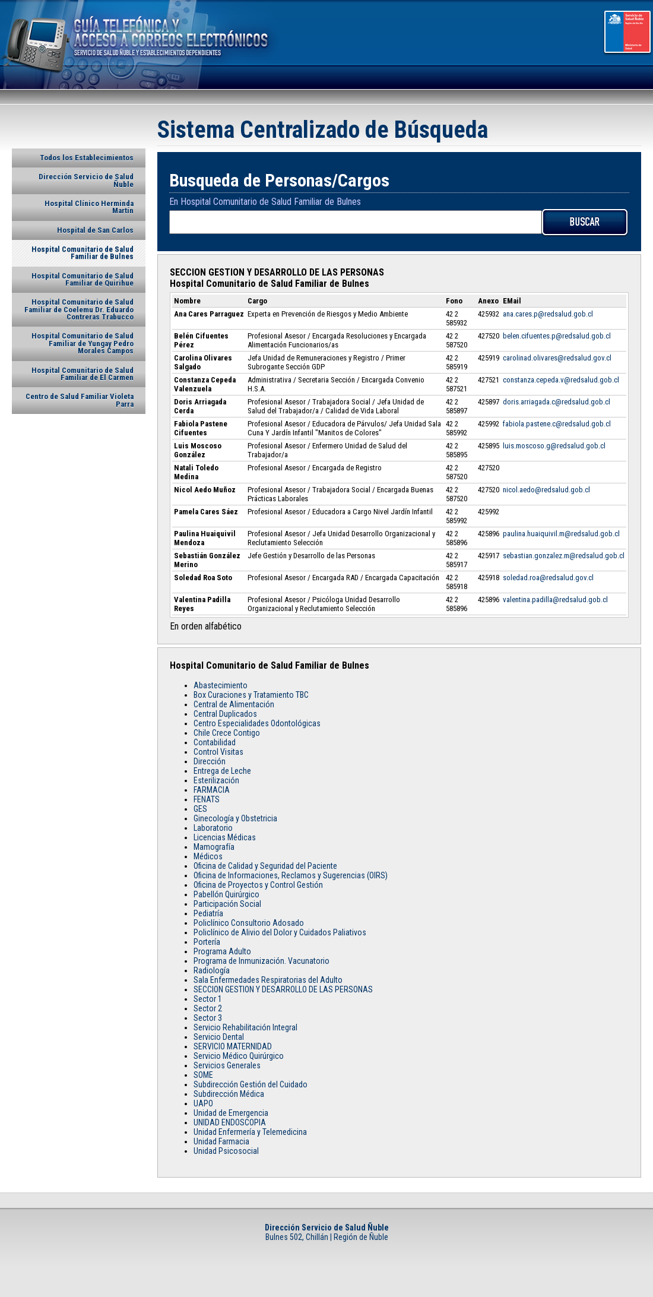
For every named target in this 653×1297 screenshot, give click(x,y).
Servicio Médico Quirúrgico (239, 1056)
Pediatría (208, 913)
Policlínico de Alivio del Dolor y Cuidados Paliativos (280, 932)
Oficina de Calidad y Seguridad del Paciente (265, 866)
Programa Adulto (222, 951)
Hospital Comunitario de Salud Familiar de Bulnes (82, 253)
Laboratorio (213, 828)
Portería (207, 942)
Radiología (212, 970)
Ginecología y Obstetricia (235, 818)
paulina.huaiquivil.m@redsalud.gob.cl (561, 533)
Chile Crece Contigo (227, 733)
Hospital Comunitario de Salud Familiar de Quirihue (82, 279)
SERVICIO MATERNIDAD (233, 1046)
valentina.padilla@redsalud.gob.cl (555, 599)
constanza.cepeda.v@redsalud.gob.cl (561, 379)
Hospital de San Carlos (95, 230)
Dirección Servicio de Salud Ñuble (86, 180)
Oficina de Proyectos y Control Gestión (258, 885)
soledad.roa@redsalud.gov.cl (548, 577)
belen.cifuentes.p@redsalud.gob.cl (557, 335)
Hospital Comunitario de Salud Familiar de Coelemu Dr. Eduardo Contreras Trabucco (79, 309)
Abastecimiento (221, 685)
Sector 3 (208, 1018)
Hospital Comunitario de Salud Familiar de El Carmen (82, 374)
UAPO (203, 1103)
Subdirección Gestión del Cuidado (251, 1084)
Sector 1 (208, 999)
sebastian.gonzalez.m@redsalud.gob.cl (564, 555)
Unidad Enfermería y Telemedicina (250, 1132)
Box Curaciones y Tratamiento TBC (251, 695)
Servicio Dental (219, 1037)
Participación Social (227, 904)
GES (200, 809)
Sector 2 (208, 1008)
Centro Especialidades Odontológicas (257, 723)
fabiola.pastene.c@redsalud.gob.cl (557, 423)
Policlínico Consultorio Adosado (249, 923)
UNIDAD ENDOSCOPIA (230, 1122)
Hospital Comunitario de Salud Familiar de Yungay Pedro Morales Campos (82, 343)
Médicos (208, 856)
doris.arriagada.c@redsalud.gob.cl (556, 401)
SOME (203, 1075)
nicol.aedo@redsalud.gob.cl (546, 489)
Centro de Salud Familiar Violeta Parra (80, 400)
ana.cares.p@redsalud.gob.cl (548, 313)
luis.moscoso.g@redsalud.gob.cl (554, 445)
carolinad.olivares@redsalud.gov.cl (557, 357)
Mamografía (214, 847)
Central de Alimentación (234, 704)
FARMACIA (212, 790)
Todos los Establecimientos (87, 157)
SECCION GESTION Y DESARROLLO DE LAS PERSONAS (283, 989)
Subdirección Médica (229, 1094)
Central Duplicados (225, 714)
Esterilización (216, 780)
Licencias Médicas (225, 837)
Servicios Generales (227, 1065)
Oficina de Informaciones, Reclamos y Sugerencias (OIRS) (291, 875)
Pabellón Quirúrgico (226, 894)
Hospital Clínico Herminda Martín (89, 207)
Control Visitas (218, 752)
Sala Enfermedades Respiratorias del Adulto (268, 980)
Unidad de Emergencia (231, 1113)
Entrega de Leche (222, 771)
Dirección (210, 761)
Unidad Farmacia (221, 1141)
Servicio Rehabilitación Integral (245, 1027)
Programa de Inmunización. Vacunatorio (261, 961)
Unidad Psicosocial (226, 1151)
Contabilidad (215, 742)
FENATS (207, 799)
